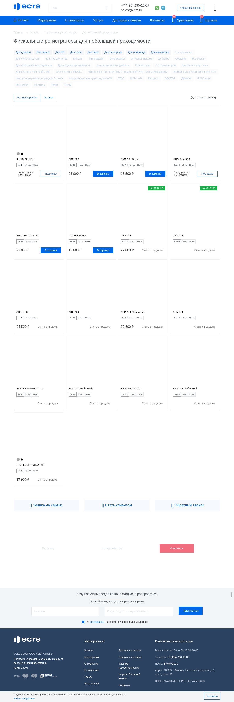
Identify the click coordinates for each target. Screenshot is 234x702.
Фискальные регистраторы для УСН (90, 78)
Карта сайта (21, 668)
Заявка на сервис (46, 517)
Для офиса (43, 52)
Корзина (208, 20)
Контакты (157, 20)
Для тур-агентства (56, 58)
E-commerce (74, 20)
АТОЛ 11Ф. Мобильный (84, 396)
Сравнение (183, 20)
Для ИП (59, 52)
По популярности (27, 97)
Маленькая (198, 58)
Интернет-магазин (142, 58)
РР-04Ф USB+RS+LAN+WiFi (35, 475)
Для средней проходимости (74, 65)
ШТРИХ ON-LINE (28, 160)
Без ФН (22, 166)
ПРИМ (67, 85)
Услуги (98, 20)
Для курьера (23, 52)
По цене (49, 97)
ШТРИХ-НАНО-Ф (184, 160)
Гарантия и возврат (130, 657)
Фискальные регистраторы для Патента (39, 78)
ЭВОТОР (170, 78)
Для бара (93, 52)
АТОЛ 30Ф (75, 160)
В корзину (103, 176)
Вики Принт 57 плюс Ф (31, 238)
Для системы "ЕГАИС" (69, 71)
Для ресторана (113, 52)
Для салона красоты (28, 58)
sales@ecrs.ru (131, 10)
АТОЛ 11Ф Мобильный (136, 317)
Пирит (54, 85)
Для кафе (76, 52)
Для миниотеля (160, 52)
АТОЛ (121, 78)
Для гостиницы (184, 52)
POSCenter (204, 78)
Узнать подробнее (24, 698)
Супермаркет (117, 58)
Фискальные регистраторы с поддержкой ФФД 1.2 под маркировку (127, 71)
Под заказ (51, 176)
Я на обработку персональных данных (117, 621)
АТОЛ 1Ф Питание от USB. (34, 396)
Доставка (163, 58)
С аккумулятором (165, 65)
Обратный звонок (190, 7)
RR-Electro (22, 85)
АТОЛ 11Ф (128, 238)
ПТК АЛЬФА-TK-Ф (81, 238)
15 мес (35, 166)
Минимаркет (96, 58)
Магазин (78, 58)
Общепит (180, 58)
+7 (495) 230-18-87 (135, 5)
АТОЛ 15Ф (75, 317)
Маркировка (46, 20)
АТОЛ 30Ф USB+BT (134, 396)
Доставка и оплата (126, 20)
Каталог (21, 20)
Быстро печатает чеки (195, 65)
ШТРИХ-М (136, 78)
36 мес (47, 166)
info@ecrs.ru (171, 663)
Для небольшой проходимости (34, 65)
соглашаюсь (97, 621)
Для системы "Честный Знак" (33, 71)
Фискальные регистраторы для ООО (194, 71)
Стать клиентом (117, 517)
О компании (91, 663)
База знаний (91, 683)
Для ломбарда (136, 52)
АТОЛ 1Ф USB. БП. (133, 160)
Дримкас (186, 78)
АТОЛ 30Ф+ (24, 317)
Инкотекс (153, 78)
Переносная (142, 65)
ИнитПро (39, 85)
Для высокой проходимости (113, 65)
